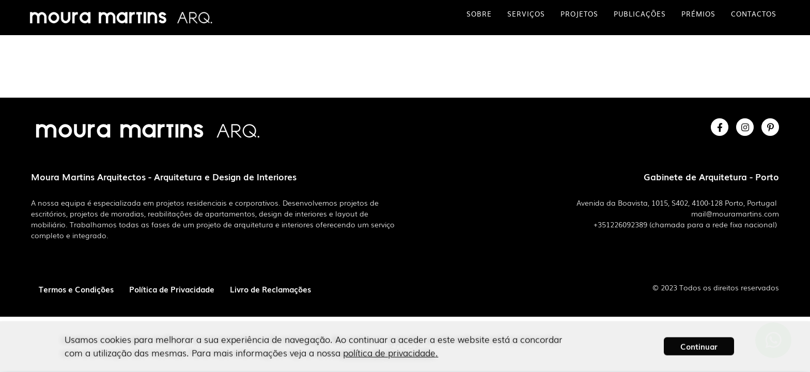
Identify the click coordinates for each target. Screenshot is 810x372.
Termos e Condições (76, 289)
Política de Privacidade (171, 289)
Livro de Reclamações (270, 289)
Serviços (526, 14)
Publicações (640, 14)
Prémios (698, 14)
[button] (699, 340)
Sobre (479, 14)
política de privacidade (389, 346)
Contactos (753, 14)
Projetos (579, 14)
